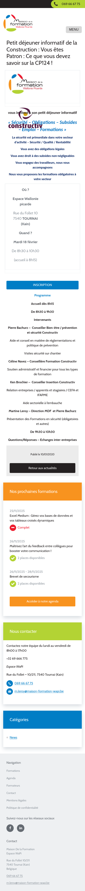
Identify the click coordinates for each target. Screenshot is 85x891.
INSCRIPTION (42, 285)
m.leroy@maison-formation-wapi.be (39, 691)
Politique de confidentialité (22, 808)
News (13, 737)
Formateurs (13, 785)
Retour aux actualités (42, 468)
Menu (74, 29)
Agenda (11, 778)
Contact (11, 793)
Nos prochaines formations (33, 491)
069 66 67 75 (24, 683)
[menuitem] (42, 772)
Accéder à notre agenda (42, 601)
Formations (13, 771)
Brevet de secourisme (24, 576)
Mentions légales (16, 800)
